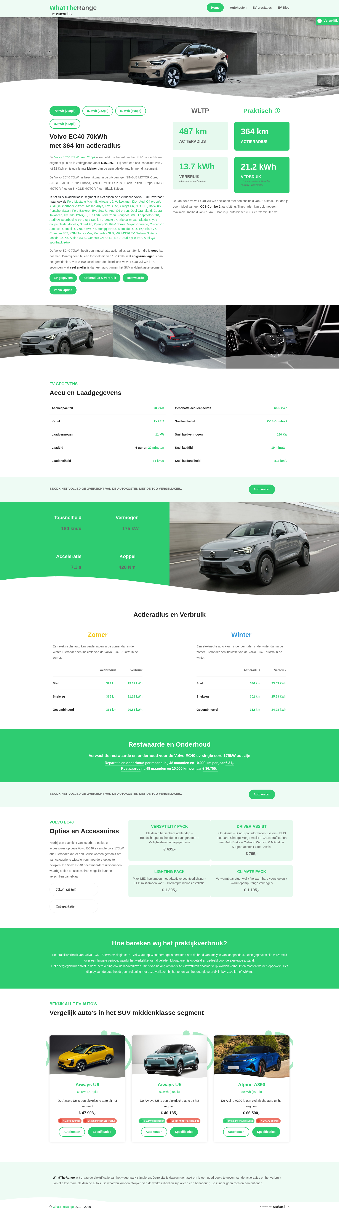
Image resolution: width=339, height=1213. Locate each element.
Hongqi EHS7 (108, 229)
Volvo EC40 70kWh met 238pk (74, 157)
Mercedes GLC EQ (131, 229)
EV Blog (283, 7)
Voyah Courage (138, 224)
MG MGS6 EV (126, 233)
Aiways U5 (107, 201)
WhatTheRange (63, 1207)
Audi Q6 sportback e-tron (67, 220)
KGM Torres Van (82, 233)
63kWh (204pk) (169, 1092)
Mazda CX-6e (60, 238)
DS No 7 (115, 238)
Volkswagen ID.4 (127, 201)
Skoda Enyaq (129, 220)
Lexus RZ (112, 206)
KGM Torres (118, 224)
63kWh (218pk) (87, 1092)
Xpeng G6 (101, 224)
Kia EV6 (95, 215)
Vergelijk (327, 20)
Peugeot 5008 (128, 215)
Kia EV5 (151, 229)
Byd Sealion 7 (95, 220)
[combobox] (74, 889)
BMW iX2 (155, 206)
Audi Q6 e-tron (119, 210)
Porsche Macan (61, 210)
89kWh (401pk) (251, 1092)
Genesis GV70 (98, 238)
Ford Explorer (82, 210)
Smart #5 (87, 224)
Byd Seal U (100, 210)
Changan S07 (60, 233)
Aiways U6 (128, 206)
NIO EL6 (142, 206)
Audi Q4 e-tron (133, 238)
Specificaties (102, 1132)
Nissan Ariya (95, 206)
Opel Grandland (142, 210)
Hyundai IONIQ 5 (76, 215)
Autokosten (238, 7)
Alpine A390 (79, 238)
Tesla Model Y (69, 224)
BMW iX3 (91, 229)
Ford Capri (109, 215)
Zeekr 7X (112, 220)
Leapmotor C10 (149, 215)
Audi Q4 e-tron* (150, 201)
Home (215, 7)
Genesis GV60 (72, 229)
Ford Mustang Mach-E (83, 201)
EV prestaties (262, 7)
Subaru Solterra (147, 233)
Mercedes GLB (104, 233)
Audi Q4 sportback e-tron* (68, 206)
